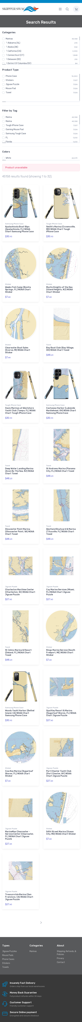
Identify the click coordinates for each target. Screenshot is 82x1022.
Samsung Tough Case (16, 126)
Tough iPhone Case (15, 118)
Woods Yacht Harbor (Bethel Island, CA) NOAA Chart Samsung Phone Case (19, 706)
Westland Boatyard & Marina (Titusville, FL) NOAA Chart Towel (61, 524)
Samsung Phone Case (14, 217)
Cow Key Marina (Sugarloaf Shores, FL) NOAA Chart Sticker (19, 766)
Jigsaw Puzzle (12, 84)
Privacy (60, 951)
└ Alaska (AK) (12, 47)
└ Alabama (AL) (13, 43)
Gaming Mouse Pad (15, 122)
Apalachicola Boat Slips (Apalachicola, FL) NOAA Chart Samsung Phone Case (19, 222)
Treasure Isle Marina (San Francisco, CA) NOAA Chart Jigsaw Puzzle (19, 890)
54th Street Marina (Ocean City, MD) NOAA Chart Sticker (61, 825)
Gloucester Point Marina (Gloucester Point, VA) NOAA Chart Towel (19, 524)
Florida (9, 134)
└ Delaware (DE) (13, 59)
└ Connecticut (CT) (15, 55)
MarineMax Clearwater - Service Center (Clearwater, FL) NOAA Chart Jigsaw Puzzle (19, 828)
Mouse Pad (11, 88)
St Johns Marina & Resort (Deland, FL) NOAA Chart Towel (18, 645)
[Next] (41, 915)
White (8, 151)
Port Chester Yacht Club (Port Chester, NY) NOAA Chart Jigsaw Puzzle (58, 766)
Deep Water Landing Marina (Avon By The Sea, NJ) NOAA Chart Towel (19, 464)
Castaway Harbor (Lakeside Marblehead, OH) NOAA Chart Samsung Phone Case (61, 403)
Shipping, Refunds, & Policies (66, 946)
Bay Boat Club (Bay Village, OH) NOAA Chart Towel (60, 341)
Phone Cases (8, 952)
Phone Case (11, 76)
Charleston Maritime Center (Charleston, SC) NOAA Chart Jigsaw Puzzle (20, 585)
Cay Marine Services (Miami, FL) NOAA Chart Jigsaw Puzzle (60, 585)
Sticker (8, 277)
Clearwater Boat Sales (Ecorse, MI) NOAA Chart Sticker (17, 343)
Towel (8, 92)
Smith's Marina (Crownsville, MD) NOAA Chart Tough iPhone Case (60, 222)
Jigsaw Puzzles (9, 944)
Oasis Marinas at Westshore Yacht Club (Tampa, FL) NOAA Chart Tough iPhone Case (20, 403)
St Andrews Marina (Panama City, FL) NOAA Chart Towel (60, 462)
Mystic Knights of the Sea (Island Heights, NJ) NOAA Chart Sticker (59, 282)
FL (7, 130)
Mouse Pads (7, 948)
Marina (9, 110)
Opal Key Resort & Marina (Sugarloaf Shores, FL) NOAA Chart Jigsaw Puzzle (61, 706)
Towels (5, 960)
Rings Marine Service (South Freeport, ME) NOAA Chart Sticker (60, 645)
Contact (61, 955)
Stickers (10, 80)
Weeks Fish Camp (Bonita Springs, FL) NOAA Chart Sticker (18, 282)
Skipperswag (56, 1017)
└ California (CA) (13, 51)
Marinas (9, 39)
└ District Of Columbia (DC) (18, 63)
